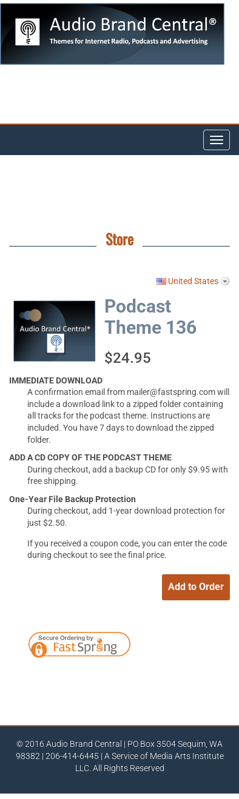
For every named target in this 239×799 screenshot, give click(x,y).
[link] (177, 647)
